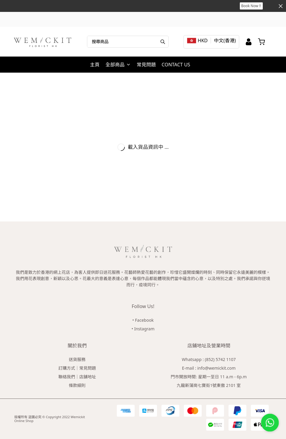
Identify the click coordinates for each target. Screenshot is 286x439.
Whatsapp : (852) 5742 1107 (209, 359)
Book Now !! (251, 5)
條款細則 (77, 385)
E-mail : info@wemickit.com (209, 368)
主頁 (95, 64)
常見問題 (146, 64)
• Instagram (143, 329)
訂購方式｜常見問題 (77, 368)
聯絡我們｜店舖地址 (77, 376)
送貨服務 (77, 359)
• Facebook (143, 320)
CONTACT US (176, 64)
